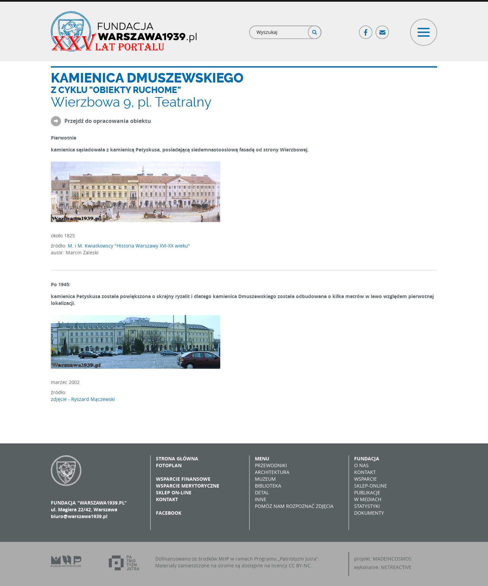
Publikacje (367, 492)
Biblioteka (268, 485)
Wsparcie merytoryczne (187, 485)
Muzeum (265, 479)
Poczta (382, 29)
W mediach (367, 499)
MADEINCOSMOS (392, 558)
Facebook (366, 29)
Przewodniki (271, 465)
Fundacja (366, 458)
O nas (361, 465)
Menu (262, 458)
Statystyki (367, 506)
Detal (262, 492)
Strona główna (177, 458)
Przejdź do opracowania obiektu (107, 121)
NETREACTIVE (396, 567)
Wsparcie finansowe (183, 479)
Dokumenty (369, 513)
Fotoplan (169, 465)
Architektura (272, 472)
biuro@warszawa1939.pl (79, 516)
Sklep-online (370, 485)
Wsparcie (365, 479)
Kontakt (167, 499)
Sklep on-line (173, 492)
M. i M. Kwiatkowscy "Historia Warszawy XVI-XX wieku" (129, 245)
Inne (260, 499)
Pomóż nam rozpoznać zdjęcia (294, 506)
